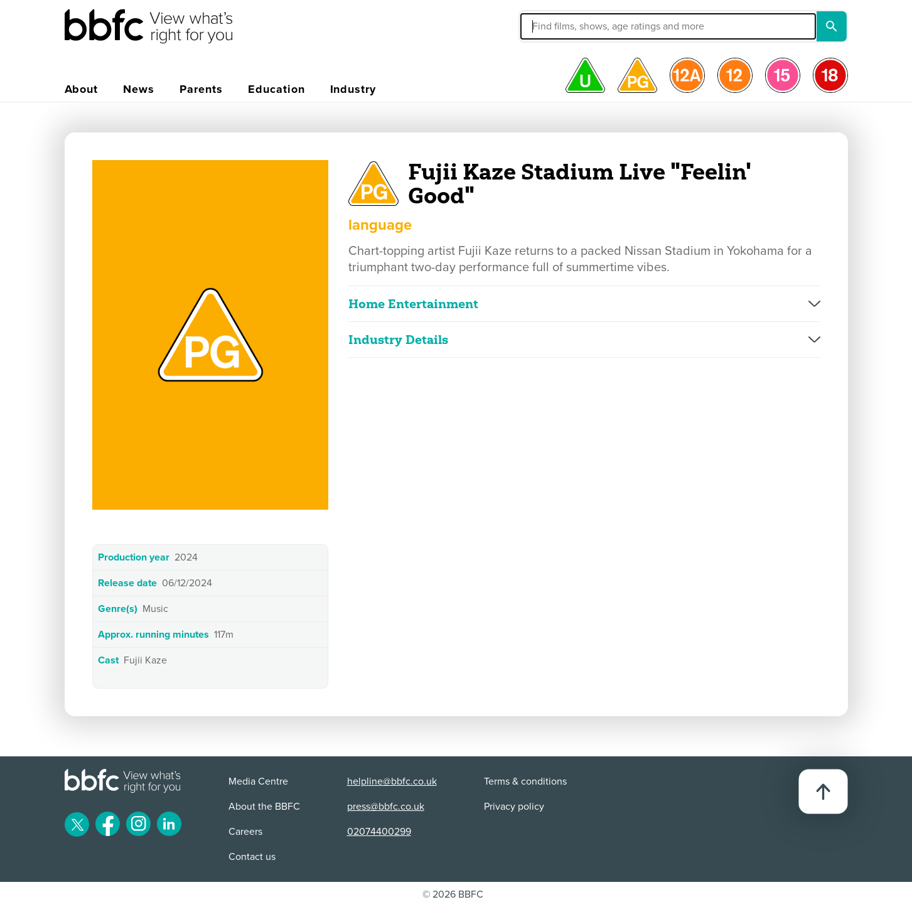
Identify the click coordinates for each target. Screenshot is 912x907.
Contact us (252, 857)
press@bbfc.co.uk (385, 806)
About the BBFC (264, 806)
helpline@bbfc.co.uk (392, 781)
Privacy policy (514, 806)
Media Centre (258, 781)
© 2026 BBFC (452, 894)
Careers (245, 831)
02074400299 (379, 831)
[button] (573, 26)
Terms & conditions (525, 781)
